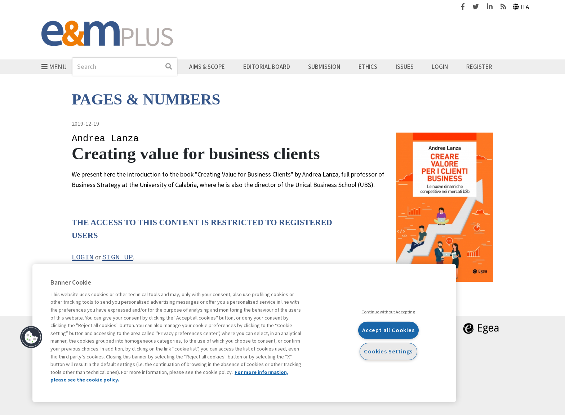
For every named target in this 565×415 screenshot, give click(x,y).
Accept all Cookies (388, 330)
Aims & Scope (207, 66)
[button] (31, 337)
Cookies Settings (388, 351)
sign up (117, 258)
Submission (324, 66)
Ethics (368, 66)
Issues (405, 66)
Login (440, 66)
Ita (521, 7)
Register (479, 66)
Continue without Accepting (388, 312)
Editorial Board (266, 66)
